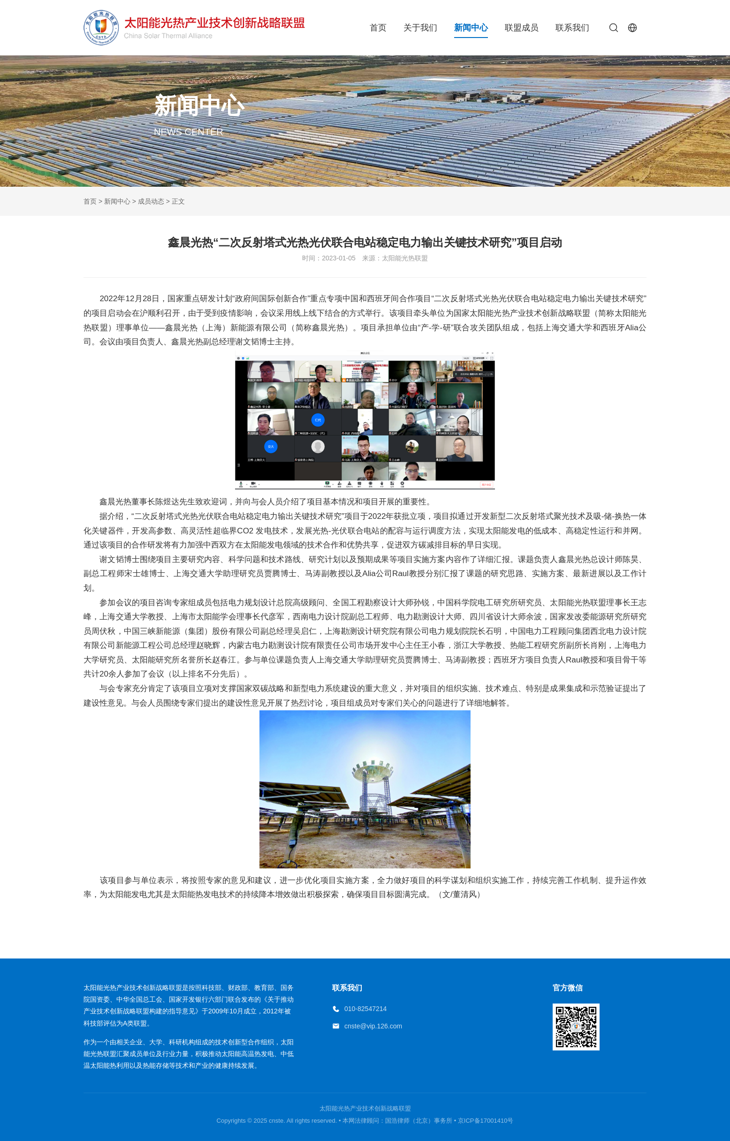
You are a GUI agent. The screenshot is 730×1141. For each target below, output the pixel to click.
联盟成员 (522, 27)
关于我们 (420, 27)
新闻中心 (471, 27)
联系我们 (572, 27)
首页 (378, 27)
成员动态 (151, 201)
